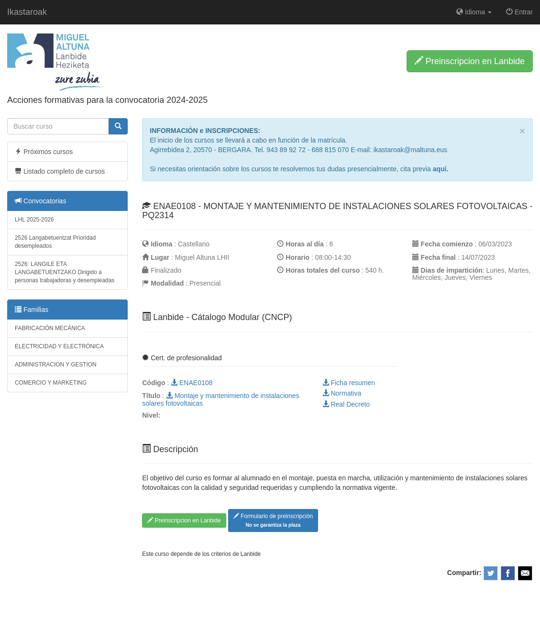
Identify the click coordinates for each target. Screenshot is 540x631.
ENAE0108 (191, 383)
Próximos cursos (44, 151)
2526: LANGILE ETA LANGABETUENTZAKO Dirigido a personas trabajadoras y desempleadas (64, 272)
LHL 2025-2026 (34, 219)
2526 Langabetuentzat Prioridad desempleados (55, 241)
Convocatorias (40, 201)
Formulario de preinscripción (273, 520)
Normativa (342, 393)
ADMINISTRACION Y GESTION (56, 364)
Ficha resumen (348, 383)
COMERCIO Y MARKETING (51, 382)
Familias (31, 309)
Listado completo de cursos (60, 171)
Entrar (519, 12)
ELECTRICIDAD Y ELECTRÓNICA (59, 346)
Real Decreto (346, 404)
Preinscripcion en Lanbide (470, 61)
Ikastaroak (27, 12)
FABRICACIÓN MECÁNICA (50, 328)
